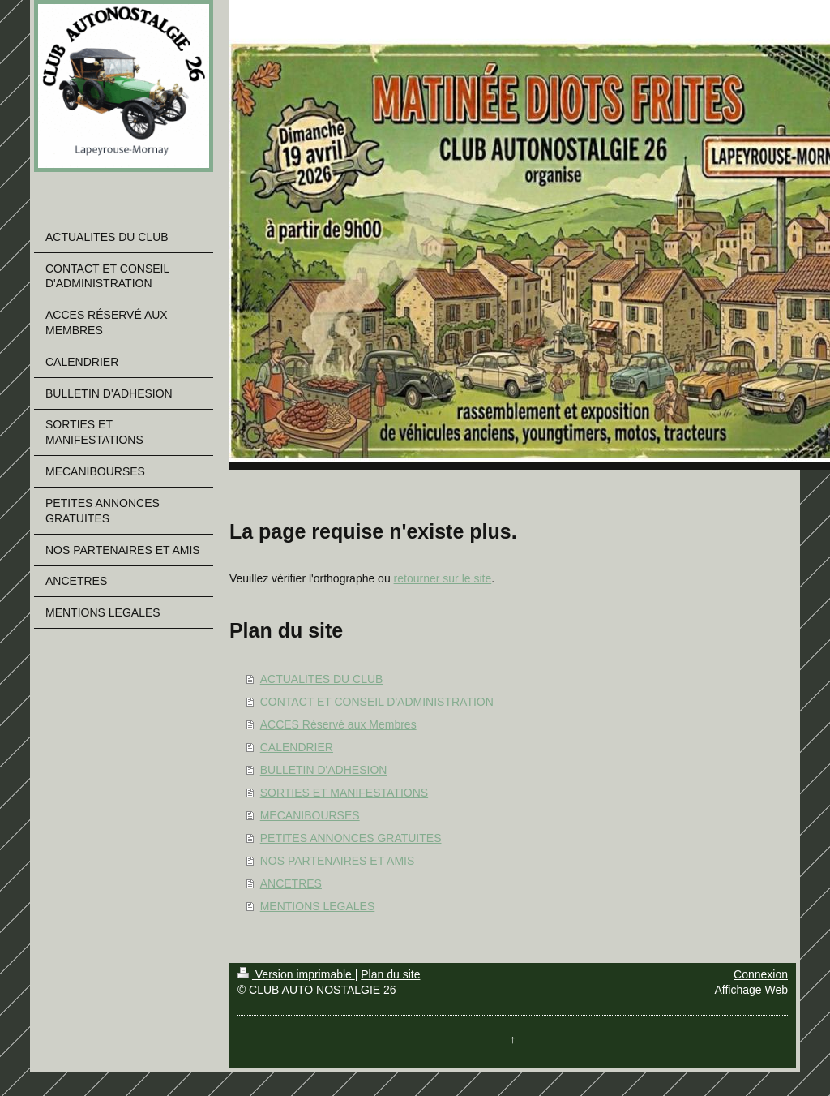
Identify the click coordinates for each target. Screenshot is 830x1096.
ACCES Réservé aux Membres (338, 724)
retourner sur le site (443, 578)
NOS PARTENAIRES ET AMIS (337, 860)
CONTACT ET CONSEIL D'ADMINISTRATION (377, 701)
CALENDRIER (296, 747)
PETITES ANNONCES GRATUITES (351, 838)
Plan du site (390, 974)
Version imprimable (296, 974)
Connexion (761, 974)
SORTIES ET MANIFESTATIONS (344, 792)
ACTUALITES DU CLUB (321, 679)
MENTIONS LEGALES (317, 906)
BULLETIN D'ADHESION (323, 769)
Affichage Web (751, 989)
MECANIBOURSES (310, 815)
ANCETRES (291, 883)
